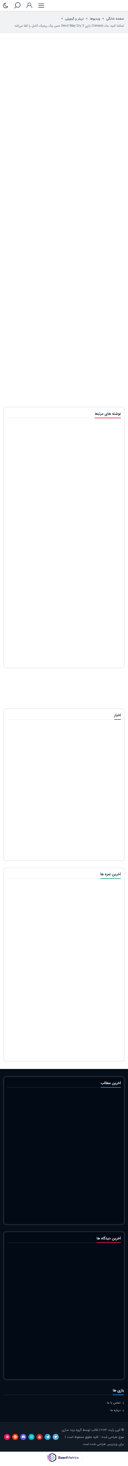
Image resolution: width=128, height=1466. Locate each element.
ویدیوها (95, 18)
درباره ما (115, 1410)
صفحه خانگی (115, 18)
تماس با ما (114, 1402)
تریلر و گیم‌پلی (74, 18)
